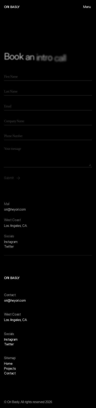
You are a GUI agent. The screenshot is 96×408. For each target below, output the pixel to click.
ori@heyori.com (15, 210)
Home (8, 363)
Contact (10, 373)
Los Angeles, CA (15, 226)
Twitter (9, 247)
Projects (10, 368)
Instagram (11, 242)
